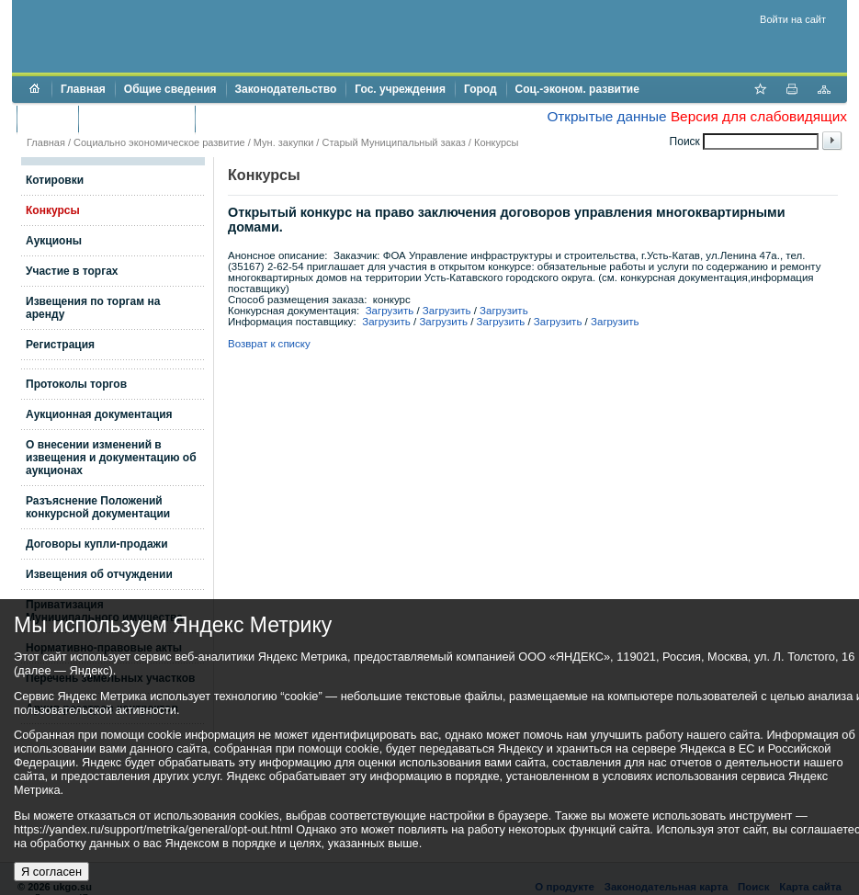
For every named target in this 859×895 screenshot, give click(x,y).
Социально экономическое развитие (159, 142)
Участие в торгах (72, 271)
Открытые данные (606, 116)
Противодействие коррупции (283, 118)
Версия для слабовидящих (759, 116)
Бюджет (47, 118)
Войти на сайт (793, 19)
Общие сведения (170, 89)
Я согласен (51, 871)
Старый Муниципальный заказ (393, 142)
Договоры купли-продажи (97, 544)
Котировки (55, 180)
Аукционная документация (99, 414)
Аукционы (54, 240)
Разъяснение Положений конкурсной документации (98, 507)
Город (480, 89)
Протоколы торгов (76, 384)
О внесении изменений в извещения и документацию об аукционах (111, 457)
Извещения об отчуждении (99, 574)
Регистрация (60, 344)
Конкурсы (496, 142)
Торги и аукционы (136, 118)
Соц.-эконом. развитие (577, 89)
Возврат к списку (269, 343)
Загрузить (390, 310)
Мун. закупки (283, 142)
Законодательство (286, 89)
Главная (83, 89)
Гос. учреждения (400, 89)
